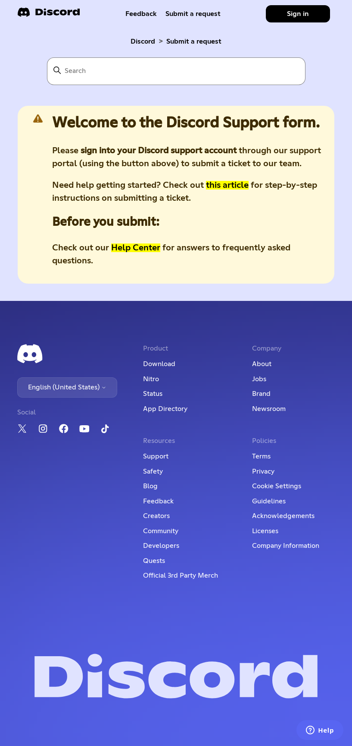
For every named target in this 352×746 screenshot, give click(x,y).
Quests (154, 560)
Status (152, 393)
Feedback (141, 13)
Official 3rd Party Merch (180, 575)
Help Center (135, 247)
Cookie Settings (276, 486)
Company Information (285, 545)
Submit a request (193, 13)
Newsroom (269, 408)
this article (227, 185)
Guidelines (269, 501)
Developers (161, 545)
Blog (150, 486)
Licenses (265, 531)
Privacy (263, 471)
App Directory (165, 408)
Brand (261, 393)
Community (160, 531)
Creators (156, 515)
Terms (261, 456)
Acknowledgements (283, 515)
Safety (153, 471)
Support (155, 456)
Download (159, 363)
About (261, 363)
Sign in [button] (298, 13)
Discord (143, 41)
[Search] (176, 71)
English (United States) (67, 387)
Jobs (259, 379)
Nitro (151, 379)
